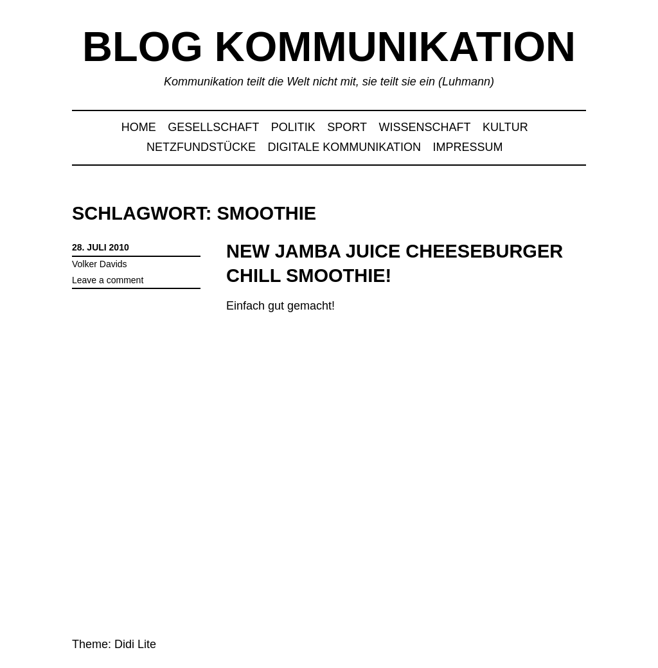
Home (138, 127)
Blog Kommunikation (329, 46)
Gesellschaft (213, 127)
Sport (347, 127)
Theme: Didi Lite (114, 644)
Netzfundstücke (201, 147)
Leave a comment (107, 280)
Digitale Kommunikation (344, 147)
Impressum (467, 147)
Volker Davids (99, 264)
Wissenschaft (425, 127)
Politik (293, 127)
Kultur (505, 127)
